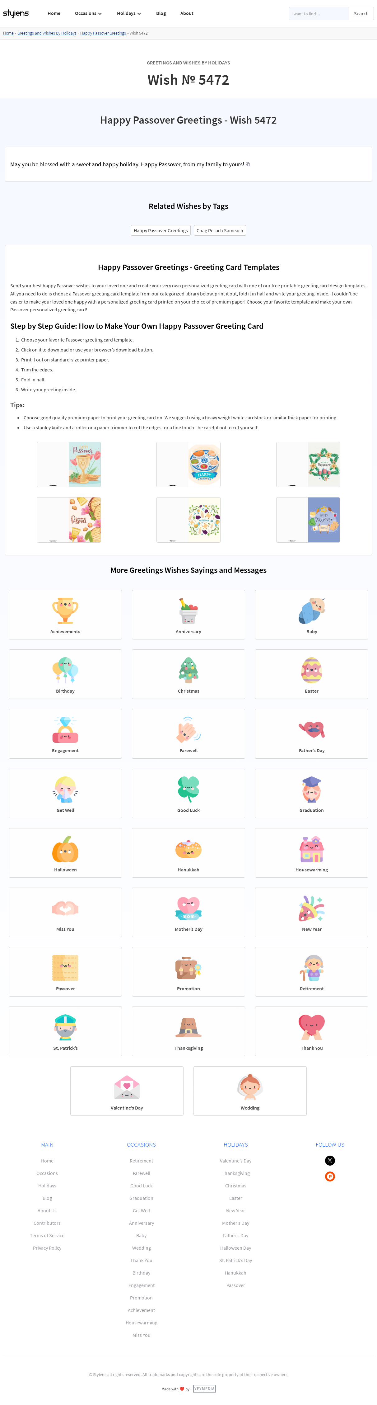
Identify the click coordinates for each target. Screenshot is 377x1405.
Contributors (47, 1223)
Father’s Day (235, 1235)
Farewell (141, 1173)
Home (54, 13)
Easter (235, 1198)
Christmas (235, 1185)
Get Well (141, 1210)
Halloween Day (235, 1248)
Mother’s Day (235, 1223)
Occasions (47, 1173)
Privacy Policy (47, 1248)
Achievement (141, 1310)
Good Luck (141, 1185)
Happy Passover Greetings (103, 33)
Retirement (141, 1160)
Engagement (141, 1285)
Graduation (141, 1198)
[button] (88, 13)
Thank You (141, 1260)
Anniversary (141, 1223)
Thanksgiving (236, 1173)
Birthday (141, 1273)
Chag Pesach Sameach (220, 230)
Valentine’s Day (235, 1160)
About (186, 13)
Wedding (141, 1248)
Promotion (141, 1297)
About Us (47, 1210)
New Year (235, 1210)
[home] (16, 13)
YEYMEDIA (204, 1388)
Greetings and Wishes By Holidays (47, 33)
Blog (161, 13)
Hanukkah (235, 1273)
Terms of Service (47, 1235)
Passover (235, 1285)
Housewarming (141, 1322)
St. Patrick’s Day (235, 1260)
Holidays (47, 1185)
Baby (141, 1235)
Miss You (142, 1335)
